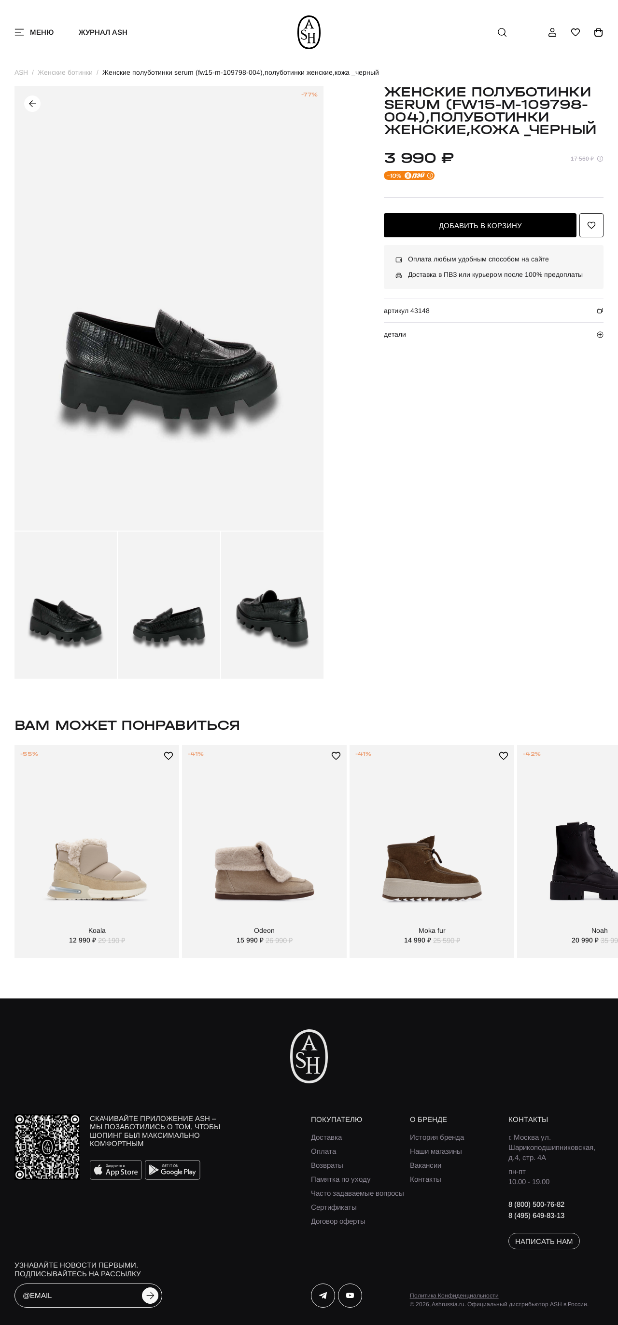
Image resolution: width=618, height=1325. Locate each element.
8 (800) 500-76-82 (536, 1204)
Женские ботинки (65, 72)
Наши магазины (436, 1151)
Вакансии (425, 1165)
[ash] (309, 32)
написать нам (544, 1241)
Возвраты (327, 1165)
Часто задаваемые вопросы (357, 1193)
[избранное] (575, 32)
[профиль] (552, 32)
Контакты (425, 1179)
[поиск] (502, 32)
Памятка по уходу (341, 1179)
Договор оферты (338, 1221)
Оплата (323, 1151)
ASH (21, 72)
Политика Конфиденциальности (454, 1295)
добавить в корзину (480, 225)
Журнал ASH (103, 32)
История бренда (437, 1137)
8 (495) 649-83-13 (536, 1215)
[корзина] (599, 32)
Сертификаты (334, 1207)
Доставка (326, 1137)
